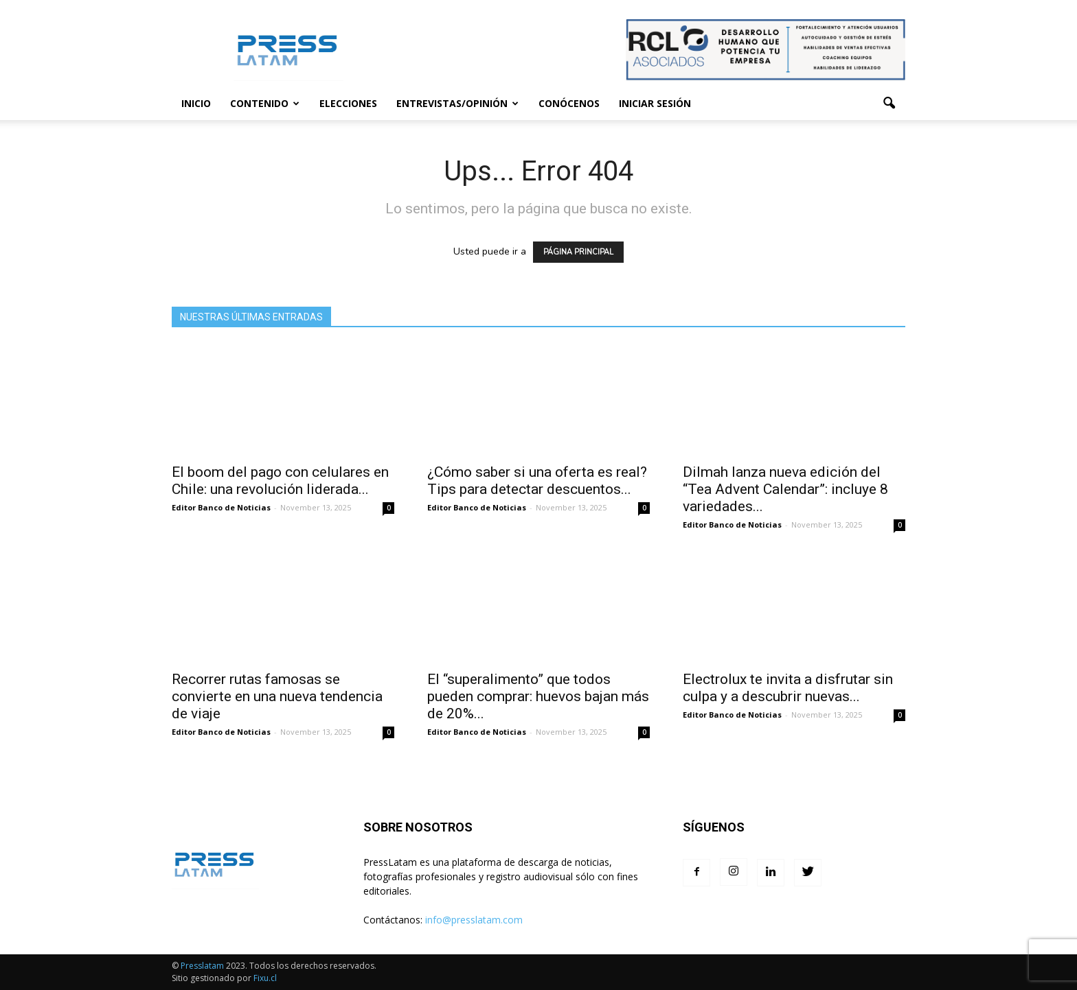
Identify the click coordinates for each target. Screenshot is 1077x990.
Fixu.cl (265, 978)
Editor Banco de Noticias (221, 507)
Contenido (264, 103)
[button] (888, 103)
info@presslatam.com (474, 919)
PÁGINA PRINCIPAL (578, 252)
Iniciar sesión (655, 103)
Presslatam (202, 965)
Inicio (196, 103)
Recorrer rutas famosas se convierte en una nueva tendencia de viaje (277, 696)
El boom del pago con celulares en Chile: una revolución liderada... (280, 480)
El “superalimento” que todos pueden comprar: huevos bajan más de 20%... (538, 696)
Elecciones (348, 103)
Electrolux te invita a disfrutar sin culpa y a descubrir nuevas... (788, 688)
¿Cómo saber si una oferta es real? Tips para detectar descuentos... (537, 480)
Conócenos (569, 103)
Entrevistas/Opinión (457, 103)
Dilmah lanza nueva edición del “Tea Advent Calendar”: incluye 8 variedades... (785, 489)
